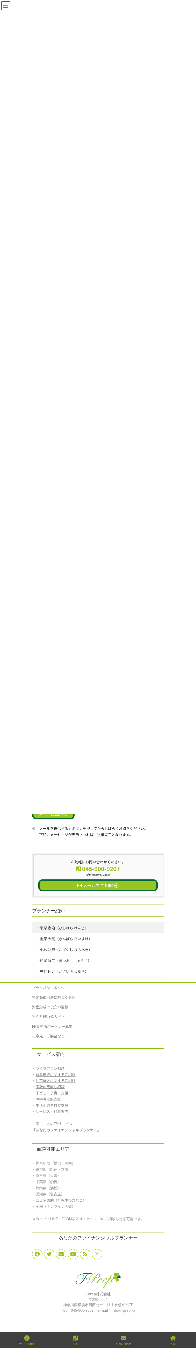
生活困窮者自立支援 (52, 1105)
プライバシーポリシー (50, 987)
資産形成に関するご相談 (56, 1074)
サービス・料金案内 (52, 1111)
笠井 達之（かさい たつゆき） (64, 971)
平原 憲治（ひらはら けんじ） (64, 927)
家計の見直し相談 (50, 1086)
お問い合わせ (123, 1340)
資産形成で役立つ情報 (50, 1006)
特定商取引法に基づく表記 (54, 997)
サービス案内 (27, 1340)
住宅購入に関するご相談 (56, 1080)
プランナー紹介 (48, 910)
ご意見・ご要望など (48, 1035)
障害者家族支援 (48, 1099)
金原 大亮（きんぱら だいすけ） (66, 938)
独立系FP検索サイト (49, 1016)
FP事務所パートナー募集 (52, 1026)
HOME (173, 1340)
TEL (75, 1340)
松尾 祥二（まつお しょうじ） (65, 960)
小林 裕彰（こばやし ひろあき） (66, 949)
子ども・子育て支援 (52, 1092)
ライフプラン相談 (50, 1068)
